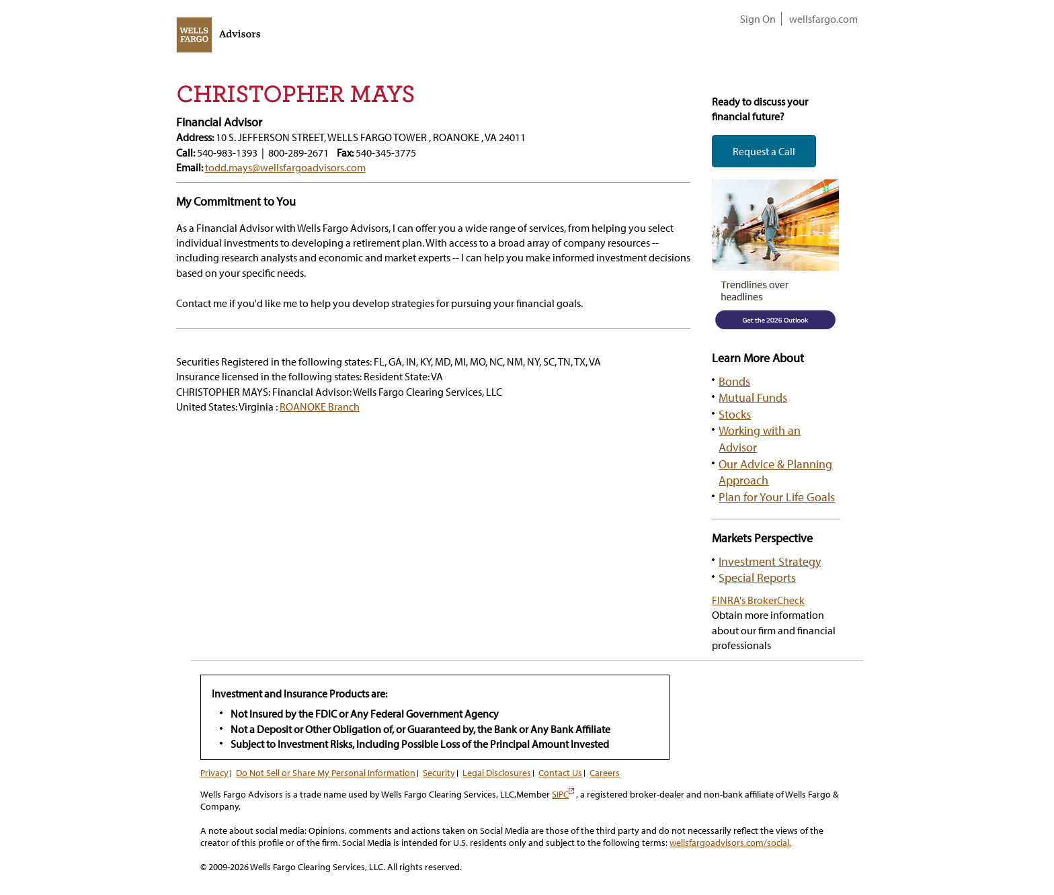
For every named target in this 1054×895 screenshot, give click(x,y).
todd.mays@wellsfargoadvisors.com (285, 167)
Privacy (214, 773)
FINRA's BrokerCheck (758, 600)
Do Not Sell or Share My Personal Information (325, 773)
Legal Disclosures (496, 773)
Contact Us (560, 773)
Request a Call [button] (764, 151)
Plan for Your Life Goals (777, 496)
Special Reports (757, 577)
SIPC (563, 794)
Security (439, 773)
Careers (605, 773)
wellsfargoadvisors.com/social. (730, 843)
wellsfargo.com (823, 19)
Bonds (734, 381)
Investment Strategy (770, 561)
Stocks (735, 414)
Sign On (758, 19)
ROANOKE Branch (320, 406)
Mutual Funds (753, 397)
